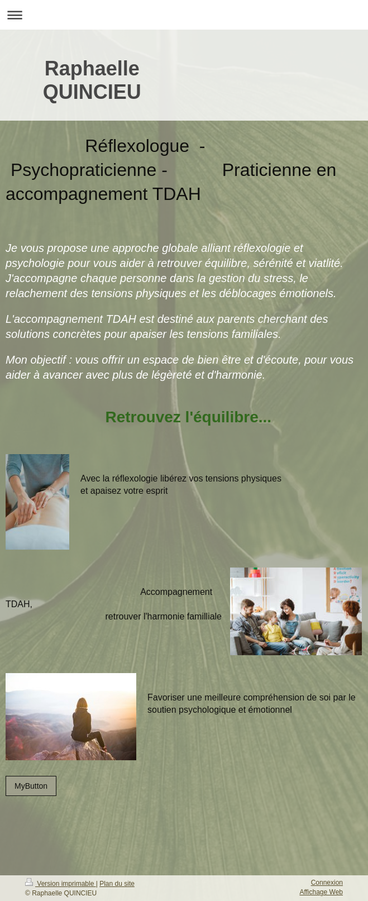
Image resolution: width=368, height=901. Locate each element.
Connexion (327, 882)
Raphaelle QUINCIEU (92, 80)
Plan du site (117, 884)
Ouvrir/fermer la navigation (184, 15)
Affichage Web (321, 892)
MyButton (31, 785)
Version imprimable (60, 884)
